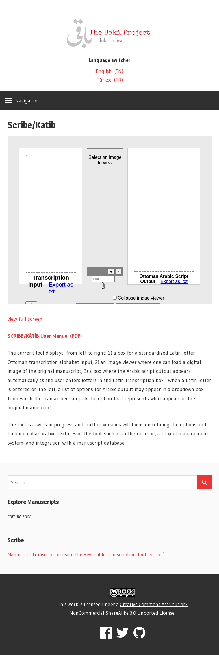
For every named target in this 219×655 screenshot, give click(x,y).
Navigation (27, 101)
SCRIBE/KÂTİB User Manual (39, 336)
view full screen (25, 319)
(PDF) (76, 336)
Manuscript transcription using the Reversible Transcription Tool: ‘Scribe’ (86, 554)
